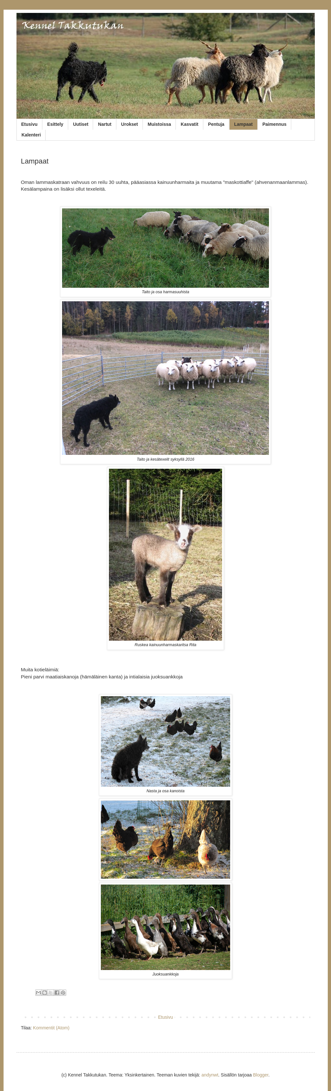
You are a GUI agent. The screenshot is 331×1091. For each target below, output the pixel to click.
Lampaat (243, 124)
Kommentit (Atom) (51, 1027)
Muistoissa (159, 124)
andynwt (209, 1074)
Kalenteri (31, 134)
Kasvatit (189, 124)
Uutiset (80, 124)
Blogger (260, 1074)
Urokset (129, 124)
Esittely (55, 124)
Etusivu (29, 124)
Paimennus (274, 124)
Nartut (104, 124)
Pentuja (216, 124)
